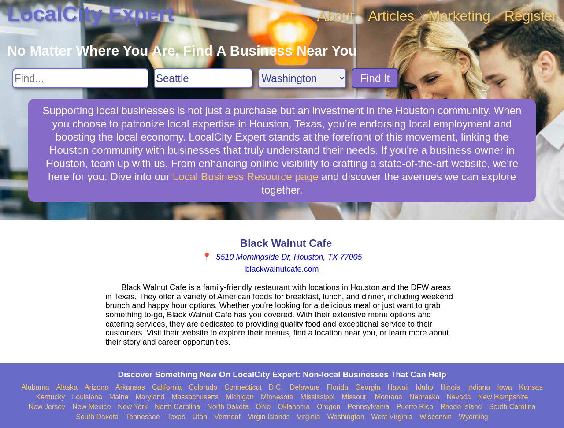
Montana (388, 397)
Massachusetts (195, 397)
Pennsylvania (368, 406)
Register (531, 16)
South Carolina (512, 406)
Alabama (35, 387)
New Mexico (91, 406)
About (335, 16)
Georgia (367, 387)
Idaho (424, 387)
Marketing (459, 16)
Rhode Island (461, 406)
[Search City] (203, 78)
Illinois (450, 387)
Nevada (458, 397)
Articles (391, 16)
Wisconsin (435, 417)
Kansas (530, 387)
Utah (199, 417)
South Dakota (97, 417)
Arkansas (130, 387)
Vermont (227, 417)
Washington (345, 417)
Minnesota (277, 397)
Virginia (308, 417)
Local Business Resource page (246, 176)
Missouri (354, 397)
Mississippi (317, 397)
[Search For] (80, 78)
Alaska (67, 387)
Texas (176, 417)
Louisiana (87, 397)
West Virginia (392, 417)
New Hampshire (503, 397)
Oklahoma (294, 406)
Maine (119, 397)
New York (133, 406)
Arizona (96, 387)
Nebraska (424, 397)
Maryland (149, 397)
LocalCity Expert (90, 14)
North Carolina (177, 406)
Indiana (478, 387)
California (167, 387)
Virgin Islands (269, 417)
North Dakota (228, 406)
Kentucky (50, 397)
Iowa (504, 387)
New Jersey (47, 406)
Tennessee (143, 417)
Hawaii (397, 387)
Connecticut (243, 387)
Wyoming (473, 417)
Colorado (203, 387)
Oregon (328, 406)
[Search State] (302, 78)
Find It (375, 78)
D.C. (276, 387)
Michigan (240, 397)
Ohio (263, 406)
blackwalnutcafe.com (282, 268)
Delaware (305, 387)
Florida (337, 387)
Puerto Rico (415, 406)
